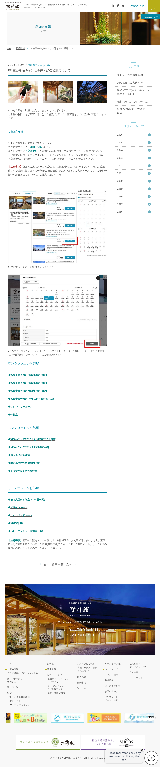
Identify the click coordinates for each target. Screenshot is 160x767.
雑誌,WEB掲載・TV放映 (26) (131, 111)
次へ (71, 564)
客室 (9, 693)
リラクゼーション (113, 664)
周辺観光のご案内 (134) (130, 82)
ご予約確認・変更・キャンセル (23, 673)
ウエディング (111, 669)
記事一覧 (58, 564)
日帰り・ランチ (54, 675)
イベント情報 (111, 675)
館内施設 (81, 677)
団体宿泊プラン (85, 671)
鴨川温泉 (51, 669)
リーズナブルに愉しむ (19, 704)
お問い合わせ (111, 691)
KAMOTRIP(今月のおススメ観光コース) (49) (133, 92)
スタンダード (14, 700)
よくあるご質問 (112, 686)
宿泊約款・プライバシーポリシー (140, 665)
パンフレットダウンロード (111, 698)
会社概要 (134, 672)
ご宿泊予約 (137, 6)
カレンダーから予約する (15, 680)
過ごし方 (81, 688)
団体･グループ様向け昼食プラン (56, 687)
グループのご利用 (86, 664)
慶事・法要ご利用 (56, 692)
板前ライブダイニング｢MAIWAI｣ (58, 680)
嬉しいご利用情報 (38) (130, 74)
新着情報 (20, 48)
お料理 (50, 664)
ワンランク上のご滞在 (19, 697)
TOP (9, 48)
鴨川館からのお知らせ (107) (133, 101)
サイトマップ (136, 678)
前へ (44, 564)
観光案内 (81, 682)
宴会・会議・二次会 (87, 667)
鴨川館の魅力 (13, 687)
